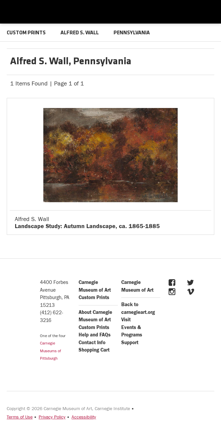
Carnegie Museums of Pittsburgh (50, 351)
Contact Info (92, 343)
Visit (126, 320)
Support (129, 343)
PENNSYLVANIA (132, 33)
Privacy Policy (52, 417)
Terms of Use (20, 417)
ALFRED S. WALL (79, 33)
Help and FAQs (94, 335)
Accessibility (84, 417)
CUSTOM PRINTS (26, 33)
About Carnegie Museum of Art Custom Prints (95, 320)
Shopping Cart (94, 350)
